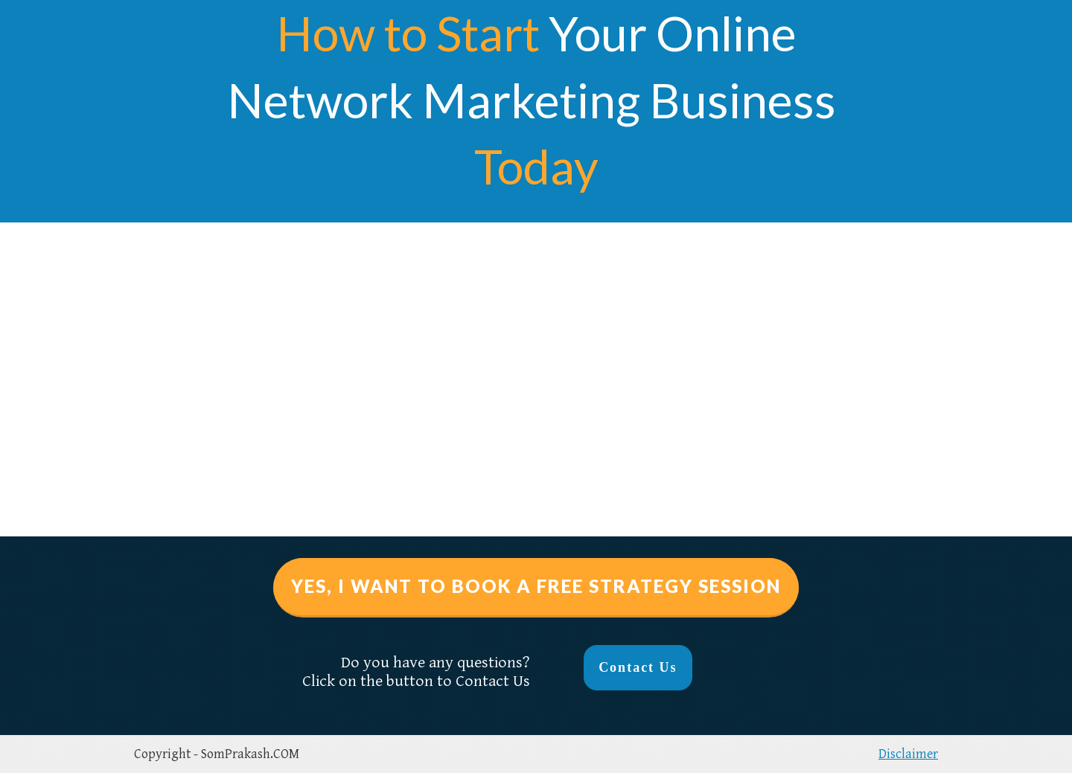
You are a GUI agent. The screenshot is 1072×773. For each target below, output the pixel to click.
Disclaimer (908, 754)
